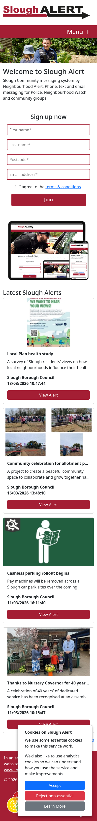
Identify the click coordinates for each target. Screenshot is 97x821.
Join (48, 199)
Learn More (55, 806)
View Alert (48, 395)
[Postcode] (48, 159)
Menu (79, 31)
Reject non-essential (55, 795)
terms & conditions (63, 186)
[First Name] (48, 129)
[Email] (48, 174)
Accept (55, 785)
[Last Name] (48, 144)
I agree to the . (48, 186)
